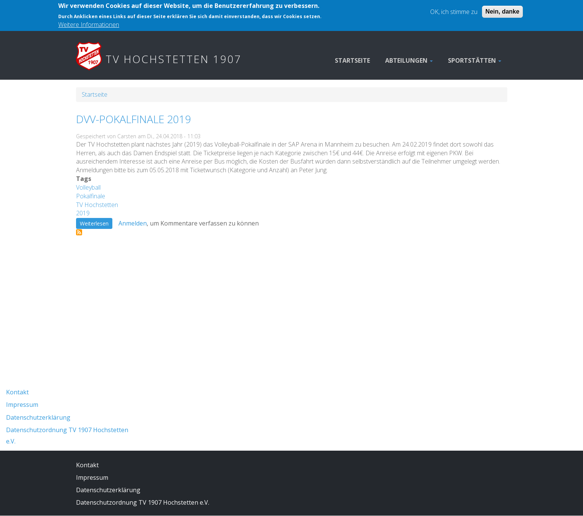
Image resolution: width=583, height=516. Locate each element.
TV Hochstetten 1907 (174, 59)
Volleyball (88, 187)
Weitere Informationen (88, 21)
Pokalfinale (90, 196)
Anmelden (132, 223)
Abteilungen (409, 60)
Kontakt (17, 392)
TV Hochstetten (97, 205)
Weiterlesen (96, 223)
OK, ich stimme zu (453, 9)
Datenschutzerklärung (38, 417)
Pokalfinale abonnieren (79, 232)
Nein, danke (502, 8)
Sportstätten (474, 60)
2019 (83, 213)
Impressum (22, 404)
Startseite (352, 60)
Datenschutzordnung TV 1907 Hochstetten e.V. (142, 502)
